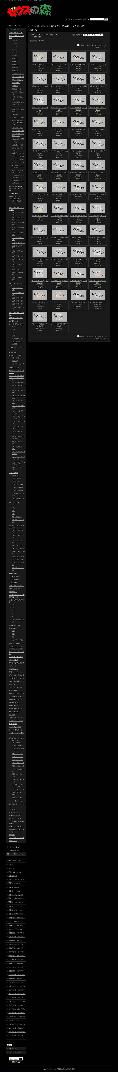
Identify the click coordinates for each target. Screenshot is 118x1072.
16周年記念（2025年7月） (16, 1032)
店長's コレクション (15, 872)
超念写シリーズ (17, 797)
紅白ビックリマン (18, 162)
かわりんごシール (18, 789)
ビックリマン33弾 (18, 117)
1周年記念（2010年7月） (16, 918)
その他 (14, 142)
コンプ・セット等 (18, 364)
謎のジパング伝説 (15, 589)
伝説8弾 (14, 61)
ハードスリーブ (14, 30)
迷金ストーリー (14, 812)
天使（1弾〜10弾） (18, 243)
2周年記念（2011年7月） (16, 925)
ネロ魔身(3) (40, 216)
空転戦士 (12, 715)
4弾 (13, 514)
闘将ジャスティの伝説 (16, 693)
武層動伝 (15, 86)
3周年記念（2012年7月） (16, 933)
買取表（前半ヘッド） (15, 883)
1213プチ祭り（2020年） (16, 997)
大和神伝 (12, 835)
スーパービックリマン (16, 324)
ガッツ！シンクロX (15, 687)
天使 (13, 329)
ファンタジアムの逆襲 (16, 663)
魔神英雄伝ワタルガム (16, 708)
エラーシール (13, 193)
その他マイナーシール (16, 678)
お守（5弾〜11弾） (18, 301)
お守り (14, 332)
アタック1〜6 (16, 478)
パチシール (13, 666)
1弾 (13, 505)
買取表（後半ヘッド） (15, 887)
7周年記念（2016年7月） (16, 963)
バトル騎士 (13, 583)
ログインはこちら (14, 1052)
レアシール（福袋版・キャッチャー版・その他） (16, 188)
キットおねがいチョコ (16, 838)
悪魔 (13, 335)
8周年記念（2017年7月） (16, 971)
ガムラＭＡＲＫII (18, 548)
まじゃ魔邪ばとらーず (16, 696)
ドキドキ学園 (13, 473)
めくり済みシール (18, 557)
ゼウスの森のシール (16, 33)
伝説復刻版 (13, 352)
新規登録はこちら (14, 1048)
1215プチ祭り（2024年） (16, 1028)
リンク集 (11, 868)
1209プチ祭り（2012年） (16, 937)
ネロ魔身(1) (78, 194)
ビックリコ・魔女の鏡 (16, 675)
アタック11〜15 (17, 484)
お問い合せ (79, 19)
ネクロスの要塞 (14, 576)
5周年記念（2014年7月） (16, 948)
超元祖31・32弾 (14, 368)
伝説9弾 (14, 65)
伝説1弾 (14, 40)
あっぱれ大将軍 (14, 502)
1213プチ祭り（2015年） (16, 959)
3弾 (13, 511)
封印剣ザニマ (13, 669)
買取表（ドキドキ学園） (16, 902)
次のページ (102, 47)
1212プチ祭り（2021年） (16, 1005)
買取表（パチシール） (15, 910)
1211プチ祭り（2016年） (16, 967)
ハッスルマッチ (17, 545)
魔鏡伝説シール (14, 625)
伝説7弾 (14, 58)
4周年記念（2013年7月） (16, 940)
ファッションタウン (16, 718)
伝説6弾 (14, 55)
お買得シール (13, 321)
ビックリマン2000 (15, 355)
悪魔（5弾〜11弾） (18, 304)
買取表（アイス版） (15, 891)
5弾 (13, 616)
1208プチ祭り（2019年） (16, 990)
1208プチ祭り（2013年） (16, 944)
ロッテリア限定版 (18, 77)
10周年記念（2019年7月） (16, 986)
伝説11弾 (15, 71)
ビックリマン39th (18, 159)
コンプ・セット (17, 742)
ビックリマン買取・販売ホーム (38, 26)
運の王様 (12, 684)
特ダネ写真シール (18, 766)
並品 (13, 204)
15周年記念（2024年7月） (16, 1024)
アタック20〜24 (17, 490)
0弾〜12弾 (15, 358)
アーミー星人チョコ (16, 801)
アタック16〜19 (17, 487)
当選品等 (15, 361)
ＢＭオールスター (18, 74)
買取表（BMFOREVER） (16, 914)
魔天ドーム (13, 841)
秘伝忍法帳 (13, 573)
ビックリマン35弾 (18, 139)
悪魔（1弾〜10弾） (18, 269)
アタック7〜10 (17, 481)
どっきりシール (17, 745)
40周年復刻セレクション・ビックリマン (18, 104)
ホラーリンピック (15, 818)
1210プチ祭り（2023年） (16, 1020)
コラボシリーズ (17, 145)
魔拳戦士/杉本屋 (14, 815)
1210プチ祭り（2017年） (16, 975)
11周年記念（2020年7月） (16, 994)
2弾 (13, 508)
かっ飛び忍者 (13, 702)
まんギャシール (17, 757)
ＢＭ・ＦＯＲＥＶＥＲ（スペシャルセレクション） (16, 378)
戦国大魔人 (13, 592)
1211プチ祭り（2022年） (16, 1013)
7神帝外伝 (15, 114)
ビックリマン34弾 (18, 131)
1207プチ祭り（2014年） (16, 952)
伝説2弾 (14, 43)
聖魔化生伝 (16, 83)
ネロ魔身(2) (97, 194)
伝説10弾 (15, 67)
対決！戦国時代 (14, 644)
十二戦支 (12, 809)
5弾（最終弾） (17, 517)
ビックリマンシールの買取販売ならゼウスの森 (59, 1069)
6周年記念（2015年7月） (16, 956)
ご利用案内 (68, 19)
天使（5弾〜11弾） (18, 298)
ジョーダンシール (18, 763)
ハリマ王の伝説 (14, 579)
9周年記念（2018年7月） (16, 978)
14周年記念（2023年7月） (16, 1017)
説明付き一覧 (91, 45)
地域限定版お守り (18, 338)
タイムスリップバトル (16, 586)
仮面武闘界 (13, 690)
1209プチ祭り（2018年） (16, 982)
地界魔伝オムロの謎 (16, 699)
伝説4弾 (14, 49)
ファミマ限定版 (17, 80)
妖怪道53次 (13, 724)
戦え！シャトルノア (16, 827)
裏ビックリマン (17, 128)
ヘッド (14, 326)
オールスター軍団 (15, 727)
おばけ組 (15, 475)
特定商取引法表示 (14, 861)
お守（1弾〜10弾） (18, 256)
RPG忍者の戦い (14, 712)
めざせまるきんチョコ (16, 681)
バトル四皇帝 (13, 660)
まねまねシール (17, 760)
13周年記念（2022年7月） (16, 1009)
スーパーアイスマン (16, 730)
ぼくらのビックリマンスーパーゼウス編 (18, 123)
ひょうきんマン (14, 705)
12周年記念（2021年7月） (16, 1001)
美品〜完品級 (16, 201)
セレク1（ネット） (18, 382)
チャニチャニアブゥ (16, 657)
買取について (12, 876)
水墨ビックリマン (18, 153)
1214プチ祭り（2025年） (16, 1036)
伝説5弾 (14, 52)
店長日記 (11, 864)
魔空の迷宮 (13, 628)
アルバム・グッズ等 (16, 318)
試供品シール (16, 89)
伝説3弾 (14, 46)
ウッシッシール (17, 754)
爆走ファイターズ (15, 672)
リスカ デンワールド (16, 721)
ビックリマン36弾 (18, 156)
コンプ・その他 (17, 640)
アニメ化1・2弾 (17, 559)
